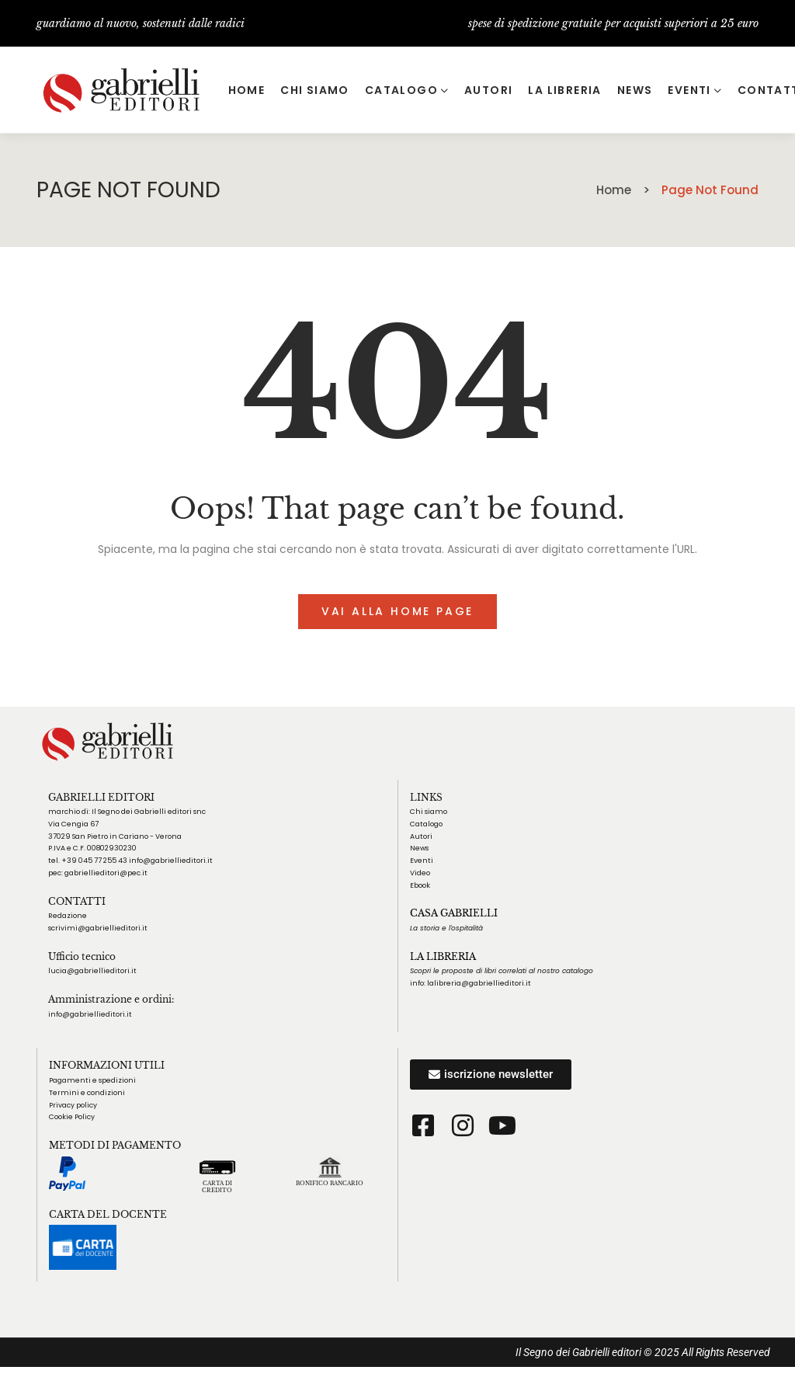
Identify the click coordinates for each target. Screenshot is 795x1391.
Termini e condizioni (87, 1092)
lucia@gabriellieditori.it (92, 970)
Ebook (420, 885)
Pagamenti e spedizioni (92, 1080)
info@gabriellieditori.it (90, 1014)
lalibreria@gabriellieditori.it (479, 983)
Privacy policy (73, 1105)
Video (420, 873)
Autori (421, 836)
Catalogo (426, 824)
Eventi (421, 860)
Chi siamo (428, 811)
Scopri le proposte (442, 970)
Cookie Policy (72, 1116)
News (419, 848)
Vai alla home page (397, 611)
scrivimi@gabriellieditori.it (98, 928)
